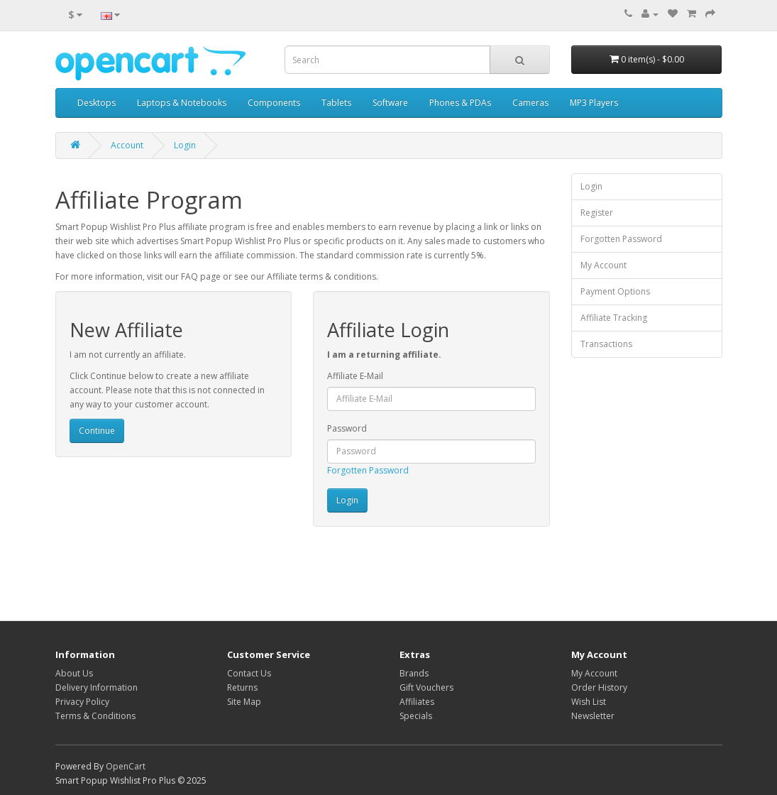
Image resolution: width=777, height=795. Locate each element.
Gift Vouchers (426, 687)
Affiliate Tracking (613, 318)
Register (596, 213)
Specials (415, 716)
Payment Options (615, 291)
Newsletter (593, 716)
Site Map (244, 702)
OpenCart (125, 766)
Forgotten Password (368, 470)
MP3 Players (594, 103)
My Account (603, 265)
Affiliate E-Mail (355, 376)
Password (347, 428)
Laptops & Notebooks (181, 103)
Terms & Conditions (95, 716)
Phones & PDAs (460, 103)
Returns (242, 687)
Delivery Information (96, 687)
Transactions (606, 344)
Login (185, 145)
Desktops (96, 103)
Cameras (530, 103)
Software (390, 103)
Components (274, 103)
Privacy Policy (82, 702)
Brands (414, 673)
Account (127, 145)
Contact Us (249, 673)
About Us (74, 673)
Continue (97, 430)
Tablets (336, 103)
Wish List (588, 702)
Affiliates (416, 702)
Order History (599, 687)
